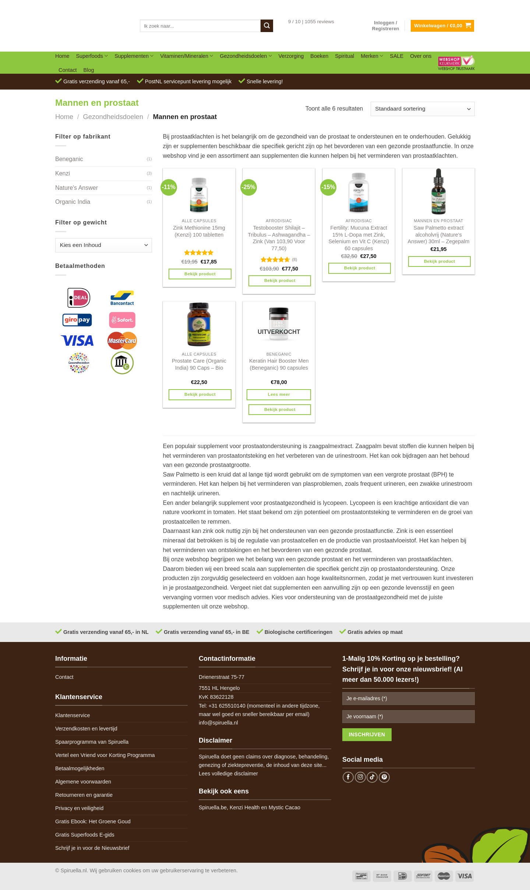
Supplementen (133, 55)
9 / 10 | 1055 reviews (311, 21)
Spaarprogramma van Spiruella (91, 742)
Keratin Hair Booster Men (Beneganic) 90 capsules (279, 364)
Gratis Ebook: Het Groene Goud (93, 821)
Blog (89, 70)
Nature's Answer (76, 188)
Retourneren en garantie (84, 795)
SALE (396, 56)
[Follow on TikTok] (372, 777)
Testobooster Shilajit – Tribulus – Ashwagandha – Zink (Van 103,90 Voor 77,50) (279, 238)
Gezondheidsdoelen (246, 55)
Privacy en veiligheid (79, 808)
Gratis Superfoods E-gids (84, 835)
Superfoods (92, 55)
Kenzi (62, 173)
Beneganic (69, 159)
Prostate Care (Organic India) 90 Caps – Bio (199, 364)
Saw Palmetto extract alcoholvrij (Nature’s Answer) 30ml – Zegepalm (439, 234)
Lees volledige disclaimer (228, 773)
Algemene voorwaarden (83, 782)
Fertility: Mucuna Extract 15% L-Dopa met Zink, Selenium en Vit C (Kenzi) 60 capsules (358, 238)
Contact (68, 70)
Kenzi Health (245, 807)
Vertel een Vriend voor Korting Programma (105, 755)
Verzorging (291, 56)
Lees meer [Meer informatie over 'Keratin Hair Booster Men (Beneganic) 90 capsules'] (279, 394)
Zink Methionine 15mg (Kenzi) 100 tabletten (199, 231)
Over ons (420, 56)
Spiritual (344, 56)
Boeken (319, 56)
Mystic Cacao (284, 807)
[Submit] (267, 26)
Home (62, 56)
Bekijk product (200, 274)
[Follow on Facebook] (348, 777)
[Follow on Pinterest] (384, 777)
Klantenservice (72, 715)
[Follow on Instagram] (360, 777)
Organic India (72, 202)
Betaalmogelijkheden (80, 768)
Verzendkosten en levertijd (86, 729)
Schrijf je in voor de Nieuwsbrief (92, 848)
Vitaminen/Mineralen (186, 55)
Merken (372, 55)
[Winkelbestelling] (423, 109)
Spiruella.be (213, 807)
